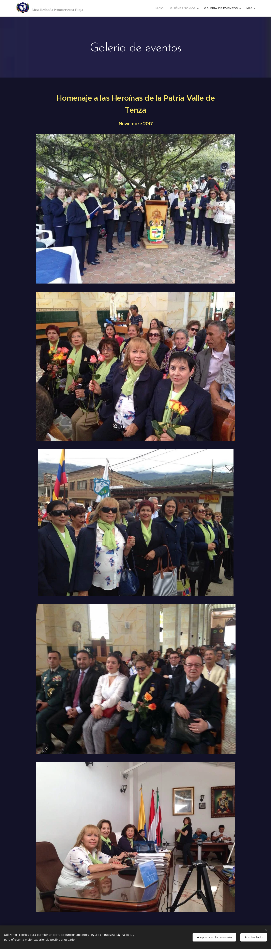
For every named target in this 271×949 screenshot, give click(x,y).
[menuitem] (166, 8)
